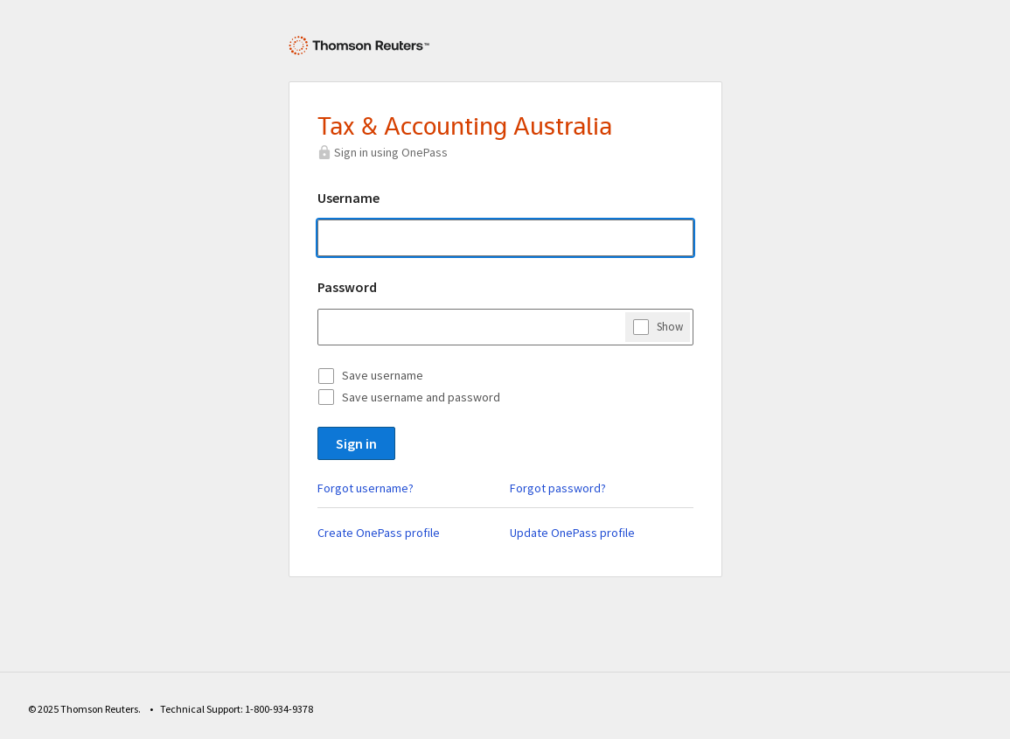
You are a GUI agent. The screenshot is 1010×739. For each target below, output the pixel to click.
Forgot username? (365, 488)
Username (348, 197)
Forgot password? (558, 488)
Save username (382, 375)
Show (670, 326)
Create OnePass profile (378, 532)
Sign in (356, 443)
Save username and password (421, 397)
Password (347, 287)
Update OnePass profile (572, 532)
